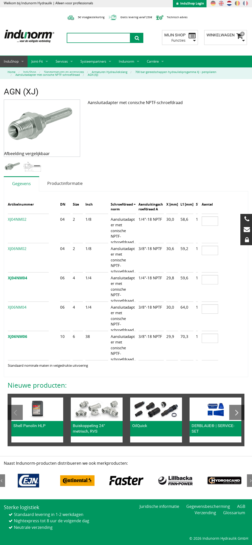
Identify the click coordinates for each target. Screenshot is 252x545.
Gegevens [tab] (21, 183)
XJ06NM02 (17, 248)
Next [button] (236, 412)
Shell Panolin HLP (29, 425)
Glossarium (234, 512)
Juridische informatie (159, 506)
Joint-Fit (37, 61)
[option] (13, 166)
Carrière (153, 61)
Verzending (205, 512)
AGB (241, 506)
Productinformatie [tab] (65, 183)
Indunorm (126, 61)
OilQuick (139, 425)
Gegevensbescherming (208, 506)
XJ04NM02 (17, 219)
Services (62, 61)
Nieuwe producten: (37, 385)
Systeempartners (93, 61)
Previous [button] (15, 412)
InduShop (11, 61)
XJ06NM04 (17, 307)
